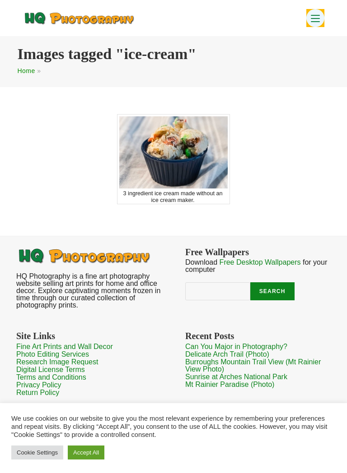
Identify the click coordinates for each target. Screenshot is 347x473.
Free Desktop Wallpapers (260, 262)
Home (26, 70)
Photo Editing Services (52, 354)
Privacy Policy (38, 385)
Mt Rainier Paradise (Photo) (229, 384)
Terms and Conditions (51, 377)
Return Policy (37, 392)
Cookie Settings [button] (37, 452)
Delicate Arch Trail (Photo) (227, 354)
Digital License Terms (50, 369)
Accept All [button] (86, 452)
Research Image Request (57, 362)
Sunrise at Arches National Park (236, 377)
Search (272, 291)
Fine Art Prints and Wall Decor (64, 346)
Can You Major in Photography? (236, 346)
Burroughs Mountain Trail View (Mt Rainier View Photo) (253, 365)
